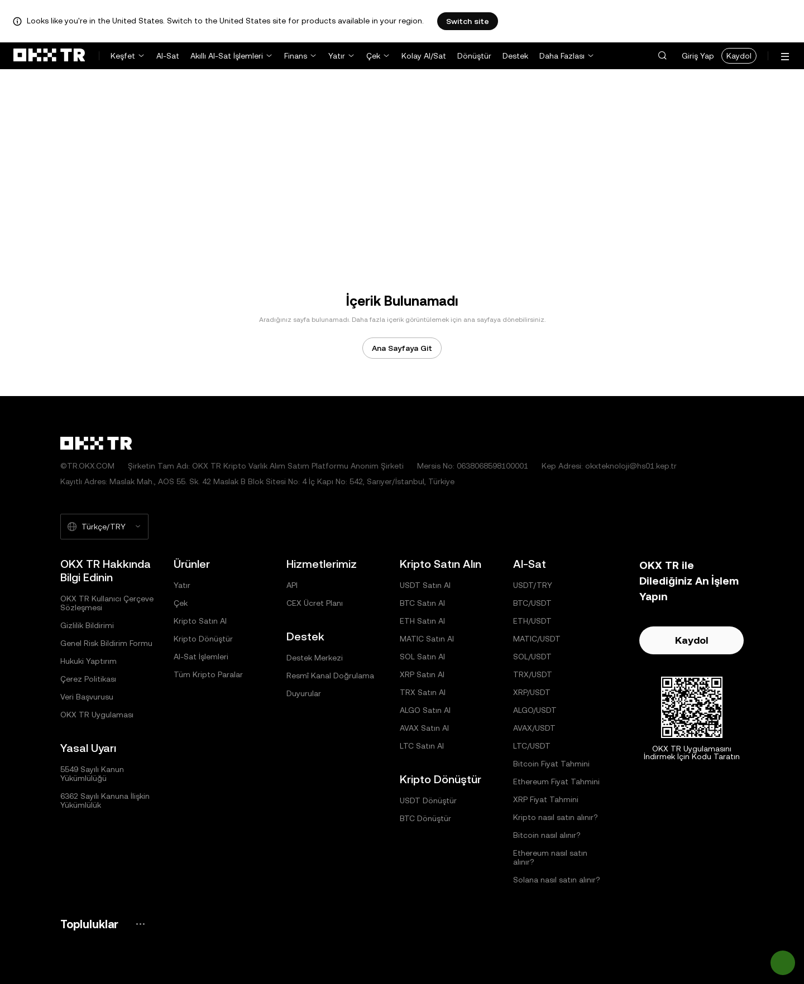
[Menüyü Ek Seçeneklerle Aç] (785, 56)
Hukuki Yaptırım (88, 661)
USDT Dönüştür (428, 800)
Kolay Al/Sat (423, 55)
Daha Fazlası (562, 55)
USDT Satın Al (425, 585)
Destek (515, 55)
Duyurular (303, 693)
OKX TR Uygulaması (96, 714)
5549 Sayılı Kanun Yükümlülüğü (92, 774)
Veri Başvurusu (86, 696)
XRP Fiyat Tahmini (545, 799)
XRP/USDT (532, 692)
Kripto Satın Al (200, 620)
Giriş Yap (698, 55)
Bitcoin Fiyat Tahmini (551, 763)
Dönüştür (474, 55)
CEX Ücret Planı (314, 603)
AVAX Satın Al (424, 727)
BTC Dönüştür (425, 818)
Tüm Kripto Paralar (208, 674)
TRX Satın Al (423, 692)
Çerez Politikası (88, 678)
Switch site (467, 21)
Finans (295, 55)
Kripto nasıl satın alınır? (555, 817)
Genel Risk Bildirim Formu (106, 643)
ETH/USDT (532, 620)
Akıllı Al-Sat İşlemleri (226, 55)
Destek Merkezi (314, 657)
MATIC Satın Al (427, 638)
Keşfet (123, 55)
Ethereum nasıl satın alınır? (550, 857)
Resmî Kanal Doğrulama (330, 675)
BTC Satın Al (422, 603)
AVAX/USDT (534, 727)
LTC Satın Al (422, 745)
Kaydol (739, 55)
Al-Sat (167, 55)
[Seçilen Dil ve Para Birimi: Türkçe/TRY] (104, 526)
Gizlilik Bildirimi (87, 625)
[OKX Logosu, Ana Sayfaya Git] (49, 56)
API (292, 585)
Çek (373, 55)
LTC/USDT (532, 745)
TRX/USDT (532, 674)
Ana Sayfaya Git (402, 348)
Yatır (336, 55)
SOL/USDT (532, 656)
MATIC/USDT (537, 638)
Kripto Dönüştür (203, 638)
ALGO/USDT (535, 710)
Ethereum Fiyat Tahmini (556, 781)
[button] (662, 55)
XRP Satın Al (422, 674)
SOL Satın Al (422, 656)
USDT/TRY (532, 585)
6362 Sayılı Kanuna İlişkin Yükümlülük (105, 800)
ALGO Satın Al (425, 710)
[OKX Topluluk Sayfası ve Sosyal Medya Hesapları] (140, 924)
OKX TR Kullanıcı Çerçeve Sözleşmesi (107, 603)
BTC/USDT (532, 603)
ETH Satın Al (422, 620)
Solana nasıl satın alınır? (556, 879)
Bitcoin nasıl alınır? (547, 835)
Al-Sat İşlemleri (201, 656)
